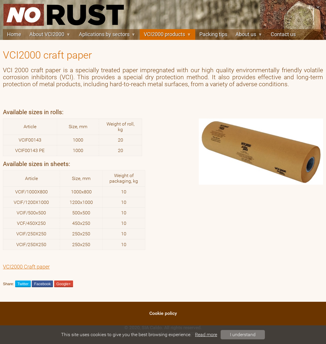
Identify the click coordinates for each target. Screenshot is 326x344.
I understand (243, 334)
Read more (206, 334)
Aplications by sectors (107, 34)
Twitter (23, 284)
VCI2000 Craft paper (26, 267)
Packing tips (213, 34)
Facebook (42, 284)
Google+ (63, 284)
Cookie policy (163, 313)
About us (248, 34)
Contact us (283, 34)
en (315, 7)
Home (14, 34)
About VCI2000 (49, 34)
